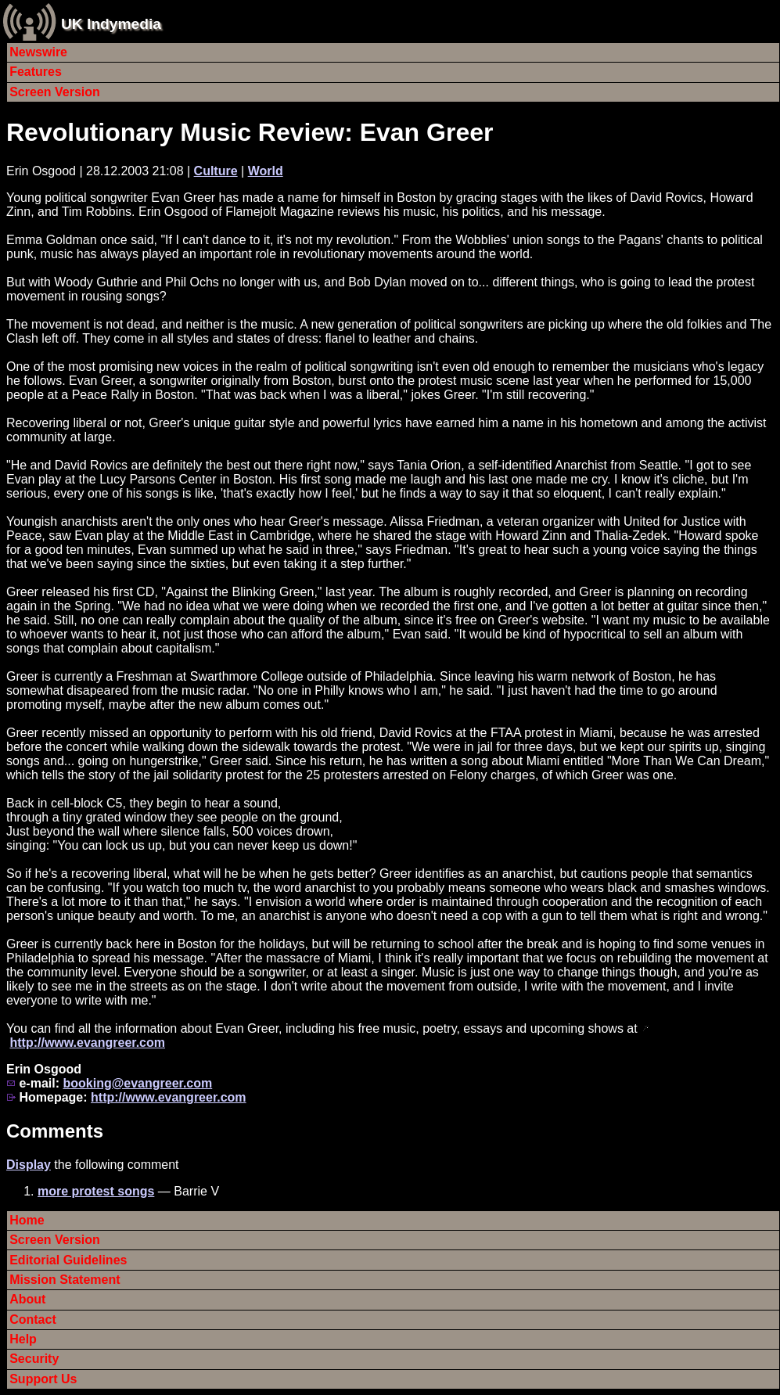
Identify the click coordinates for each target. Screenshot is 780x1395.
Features (35, 71)
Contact (32, 1319)
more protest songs (96, 1191)
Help (23, 1339)
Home (26, 1220)
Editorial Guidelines (68, 1260)
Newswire (38, 52)
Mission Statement (64, 1279)
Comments (54, 1131)
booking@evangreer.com (137, 1083)
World (265, 171)
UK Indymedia (111, 24)
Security (34, 1358)
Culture (216, 171)
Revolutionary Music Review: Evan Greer (249, 132)
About (27, 1299)
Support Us (43, 1379)
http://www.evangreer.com (87, 1042)
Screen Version (54, 92)
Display (28, 1164)
